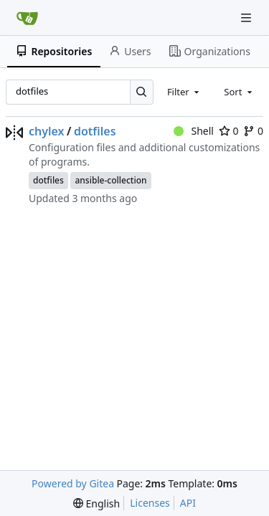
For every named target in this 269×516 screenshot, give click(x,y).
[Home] (27, 18)
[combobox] (184, 91)
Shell (194, 131)
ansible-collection (110, 180)
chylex (47, 131)
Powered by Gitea (73, 483)
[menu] (96, 503)
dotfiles (95, 131)
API (188, 503)
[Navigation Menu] (247, 17)
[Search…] (142, 92)
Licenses (150, 503)
